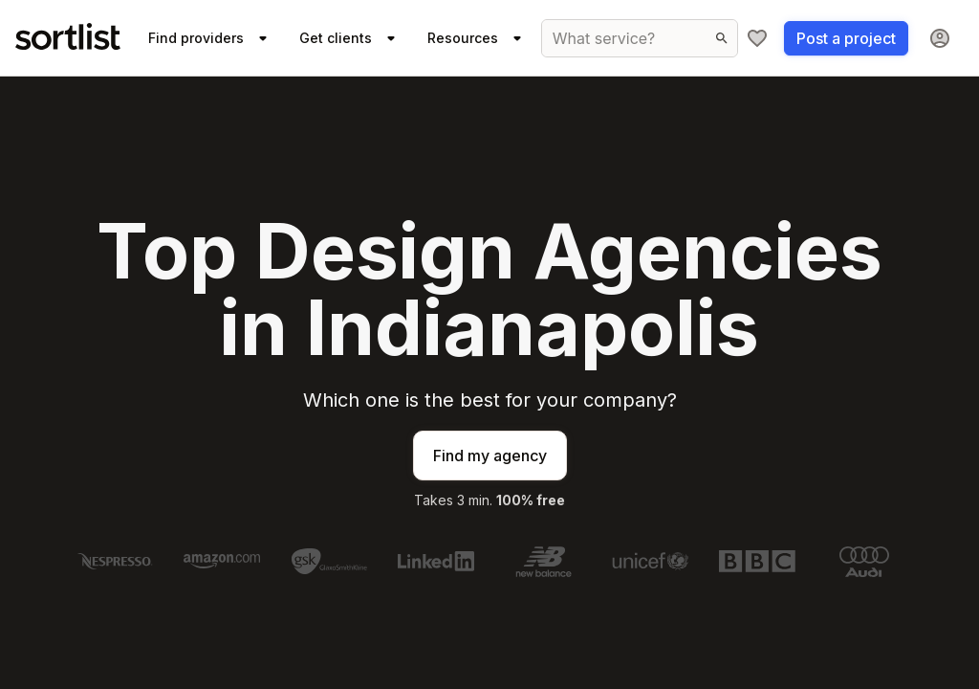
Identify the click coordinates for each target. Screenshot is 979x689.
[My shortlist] (757, 38)
